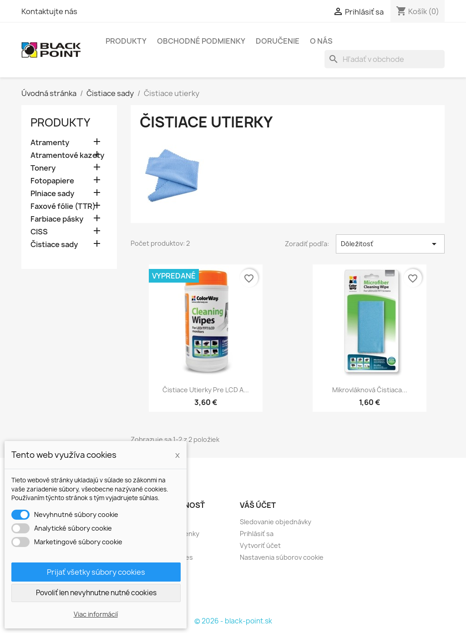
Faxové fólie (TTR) (63, 206)
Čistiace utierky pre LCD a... (205, 389)
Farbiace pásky (56, 219)
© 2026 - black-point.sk (233, 621)
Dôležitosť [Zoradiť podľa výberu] (390, 243)
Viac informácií (96, 614)
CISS (39, 232)
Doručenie (277, 41)
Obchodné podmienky (201, 41)
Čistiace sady (54, 244)
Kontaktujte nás (49, 11)
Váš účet (258, 505)
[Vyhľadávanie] (384, 59)
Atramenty (49, 142)
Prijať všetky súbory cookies (96, 572)
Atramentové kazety (67, 155)
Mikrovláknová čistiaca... (369, 389)
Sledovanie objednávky (275, 521)
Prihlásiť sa (257, 533)
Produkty (126, 41)
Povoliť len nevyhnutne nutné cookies (96, 593)
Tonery (43, 168)
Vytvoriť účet (260, 545)
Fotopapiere (52, 181)
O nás (321, 41)
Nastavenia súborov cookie (282, 557)
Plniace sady (52, 193)
